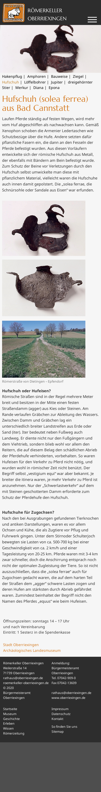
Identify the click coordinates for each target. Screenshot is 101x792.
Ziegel (78, 76)
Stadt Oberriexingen (21, 644)
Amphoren (36, 76)
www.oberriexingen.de (68, 698)
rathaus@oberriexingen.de (23, 678)
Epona (54, 87)
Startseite (10, 709)
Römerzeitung (13, 733)
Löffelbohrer (35, 82)
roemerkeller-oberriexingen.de (26, 683)
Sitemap (58, 731)
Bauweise (59, 76)
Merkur (21, 87)
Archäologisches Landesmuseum (32, 650)
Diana (38, 87)
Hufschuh (10, 82)
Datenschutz (61, 714)
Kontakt (57, 719)
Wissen (8, 728)
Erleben (9, 723)
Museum (9, 714)
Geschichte (11, 719)
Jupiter (57, 82)
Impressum (60, 709)
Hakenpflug (12, 76)
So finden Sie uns (64, 726)
